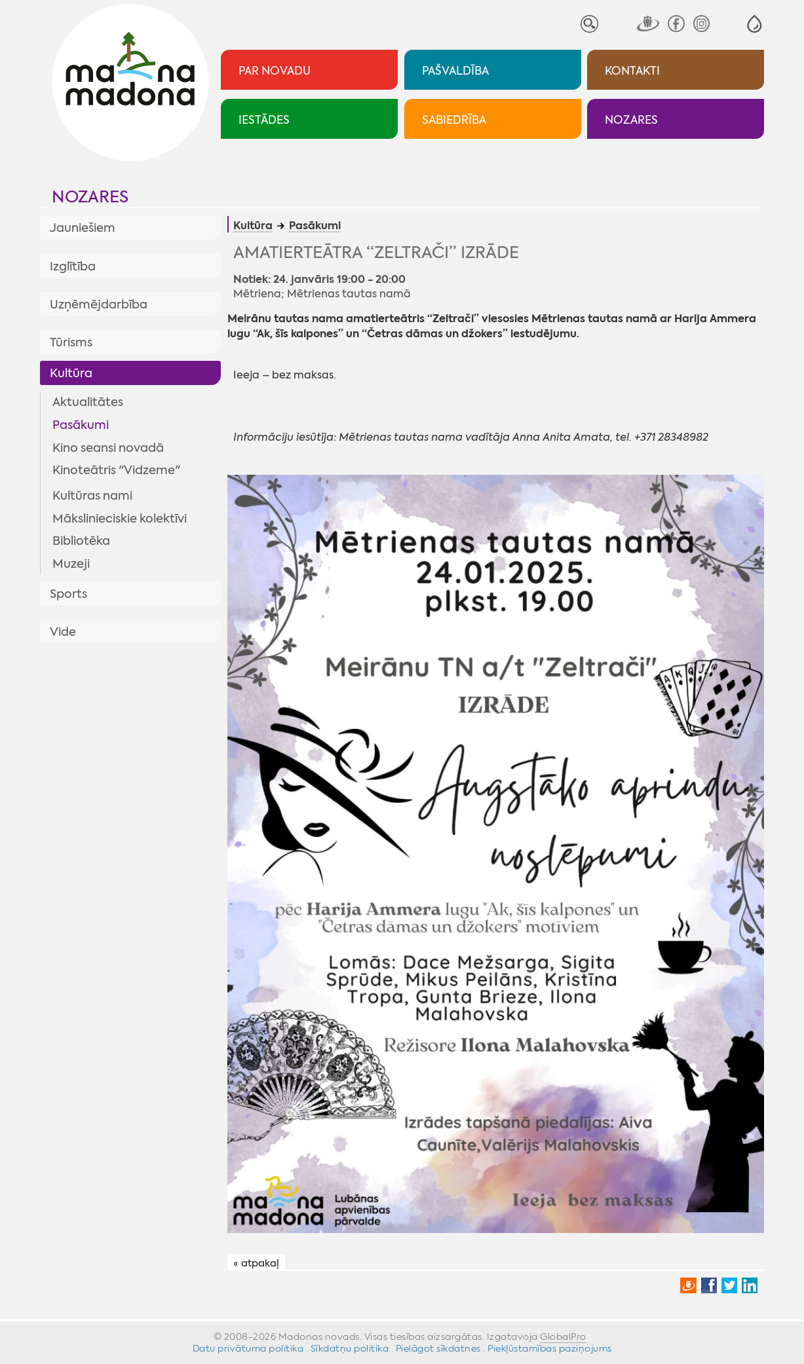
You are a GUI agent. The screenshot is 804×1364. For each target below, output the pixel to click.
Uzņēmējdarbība (98, 304)
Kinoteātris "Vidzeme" (116, 470)
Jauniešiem (82, 228)
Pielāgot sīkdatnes (438, 1348)
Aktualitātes (87, 402)
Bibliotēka (81, 541)
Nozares (90, 197)
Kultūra (71, 373)
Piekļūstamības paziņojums (550, 1348)
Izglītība (73, 266)
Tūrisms (71, 342)
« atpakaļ (256, 1263)
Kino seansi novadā (108, 448)
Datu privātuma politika (248, 1348)
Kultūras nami (92, 496)
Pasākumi (80, 425)
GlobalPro (563, 1336)
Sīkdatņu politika (350, 1348)
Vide (63, 632)
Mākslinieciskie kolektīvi (119, 518)
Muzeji (71, 564)
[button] (754, 23)
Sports (68, 594)
